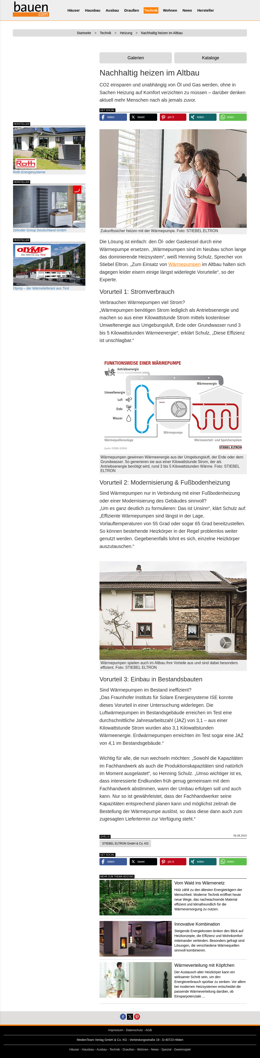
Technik (151, 10)
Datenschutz (134, 1030)
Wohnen (170, 10)
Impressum (115, 1030)
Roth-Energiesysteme (49, 150)
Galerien (135, 57)
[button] (113, 117)
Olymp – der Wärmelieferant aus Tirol (49, 267)
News (187, 10)
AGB (148, 1030)
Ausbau (112, 10)
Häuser (74, 10)
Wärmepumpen (184, 264)
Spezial (166, 1049)
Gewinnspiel (182, 1049)
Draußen (131, 10)
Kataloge (210, 57)
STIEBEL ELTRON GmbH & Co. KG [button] (125, 843)
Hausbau (92, 10)
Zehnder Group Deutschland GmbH (49, 208)
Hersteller (205, 10)
